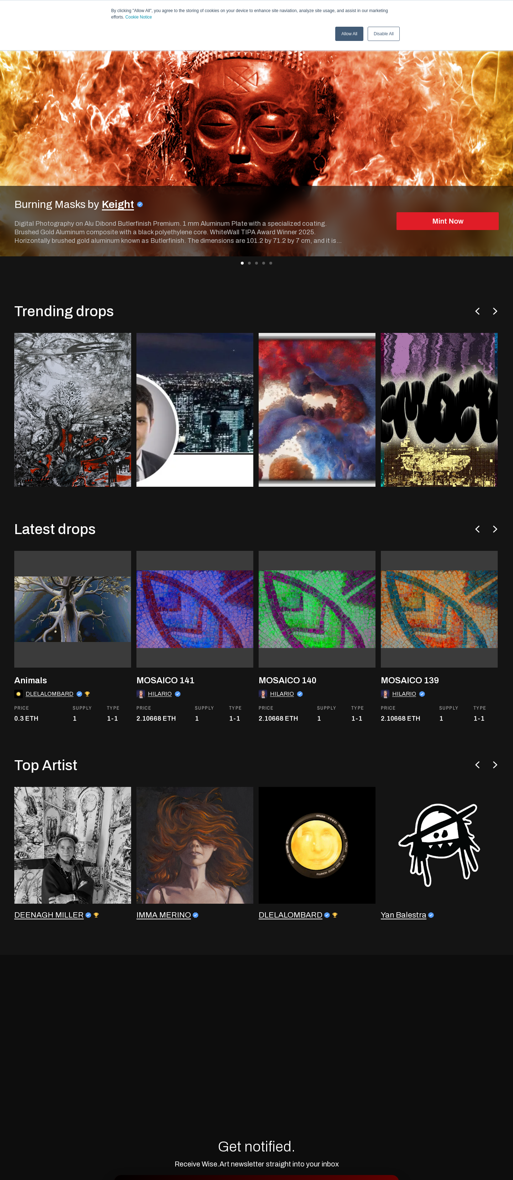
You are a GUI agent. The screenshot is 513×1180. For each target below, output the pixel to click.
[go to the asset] (72, 635)
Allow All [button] (349, 33)
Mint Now (447, 221)
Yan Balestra (403, 936)
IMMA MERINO (163, 936)
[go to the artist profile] (72, 866)
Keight (118, 204)
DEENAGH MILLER (49, 936)
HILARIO (160, 720)
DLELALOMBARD (49, 720)
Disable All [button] (384, 33)
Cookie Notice (138, 17)
